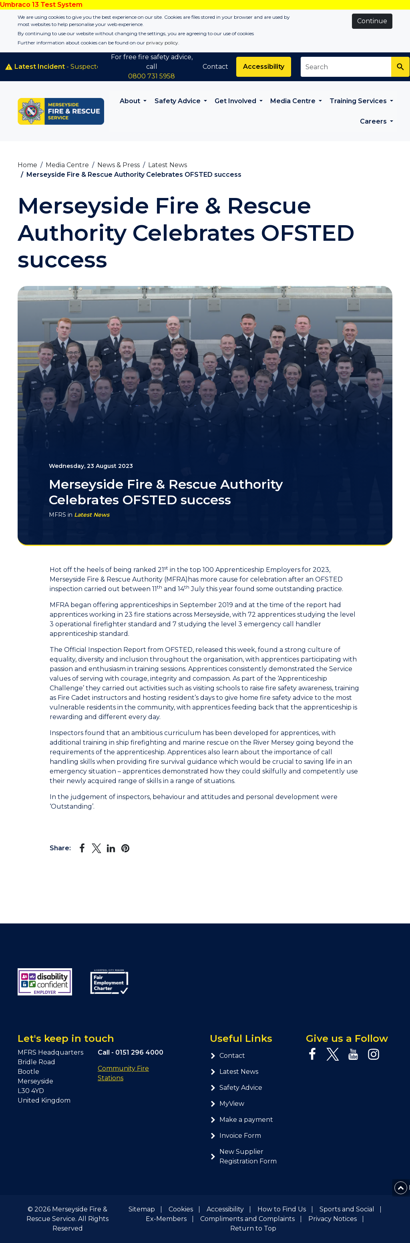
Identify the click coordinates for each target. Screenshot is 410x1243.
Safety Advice (236, 1087)
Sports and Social (347, 1209)
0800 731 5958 (151, 76)
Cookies (181, 1209)
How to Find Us (281, 1209)
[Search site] (346, 67)
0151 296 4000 (139, 1052)
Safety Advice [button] (178, 101)
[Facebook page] (312, 1054)
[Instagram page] (373, 1054)
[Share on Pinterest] (125, 848)
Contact (215, 66)
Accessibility (225, 1209)
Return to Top (253, 1228)
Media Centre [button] (293, 101)
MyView (227, 1103)
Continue (372, 21)
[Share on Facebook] (82, 848)
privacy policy (162, 43)
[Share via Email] (140, 848)
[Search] (400, 67)
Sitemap (142, 1209)
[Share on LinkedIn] (111, 848)
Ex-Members (166, 1219)
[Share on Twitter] (96, 848)
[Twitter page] (332, 1054)
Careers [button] (374, 121)
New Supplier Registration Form (243, 1156)
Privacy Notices (332, 1219)
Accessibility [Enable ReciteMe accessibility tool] (263, 66)
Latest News (91, 514)
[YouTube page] (353, 1054)
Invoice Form (235, 1135)
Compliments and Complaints (247, 1219)
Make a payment (241, 1119)
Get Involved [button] (236, 101)
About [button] (131, 101)
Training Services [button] (359, 101)
